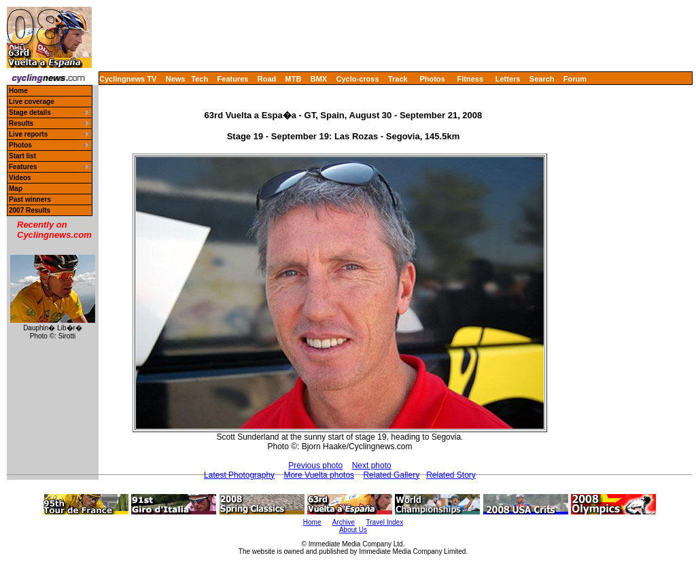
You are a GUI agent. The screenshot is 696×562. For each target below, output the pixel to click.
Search (542, 79)
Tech (199, 79)
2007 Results (29, 210)
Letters (508, 79)
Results (21, 123)
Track (398, 79)
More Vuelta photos (318, 475)
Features (233, 79)
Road (267, 79)
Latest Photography (239, 475)
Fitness (470, 79)
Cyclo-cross (357, 79)
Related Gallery (391, 475)
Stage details (30, 112)
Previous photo (315, 465)
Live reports (28, 134)
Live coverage (31, 101)
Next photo (372, 465)
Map (15, 188)
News (176, 79)
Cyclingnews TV (127, 79)
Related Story (451, 475)
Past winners (30, 199)
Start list (22, 156)
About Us (353, 529)
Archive (343, 522)
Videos (20, 177)
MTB (293, 79)
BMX (319, 79)
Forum (575, 79)
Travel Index (385, 522)
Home (18, 90)
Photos (432, 79)
